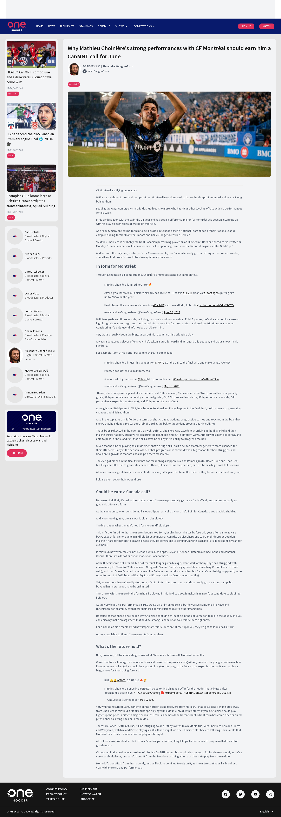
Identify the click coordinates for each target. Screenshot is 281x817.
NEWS (51, 26)
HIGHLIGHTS (67, 26)
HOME (39, 26)
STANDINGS (86, 26)
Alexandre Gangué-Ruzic (40, 351)
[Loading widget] (140, 9)
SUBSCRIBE (17, 453)
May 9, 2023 (147, 700)
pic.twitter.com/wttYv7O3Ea (201, 379)
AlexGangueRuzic (99, 71)
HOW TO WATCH (90, 794)
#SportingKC (211, 293)
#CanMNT (158, 305)
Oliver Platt (32, 293)
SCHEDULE (104, 26)
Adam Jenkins (33, 331)
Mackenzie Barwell (36, 370)
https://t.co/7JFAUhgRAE (180, 693)
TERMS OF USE (55, 799)
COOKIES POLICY (56, 789)
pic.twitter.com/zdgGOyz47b (213, 693)
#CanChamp (151, 693)
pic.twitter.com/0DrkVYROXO (216, 305)
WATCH (267, 26)
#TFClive (139, 693)
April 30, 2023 (172, 312)
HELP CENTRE (88, 789)
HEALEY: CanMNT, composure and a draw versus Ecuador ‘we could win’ (29, 77)
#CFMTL (187, 293)
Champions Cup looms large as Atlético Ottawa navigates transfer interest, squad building (31, 201)
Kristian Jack (32, 254)
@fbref (142, 379)
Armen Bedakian (35, 392)
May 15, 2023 (171, 386)
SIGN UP (246, 26)
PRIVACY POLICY (56, 794)
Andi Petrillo (32, 232)
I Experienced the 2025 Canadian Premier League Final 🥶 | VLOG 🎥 (30, 139)
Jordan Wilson (33, 311)
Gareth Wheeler (34, 271)
